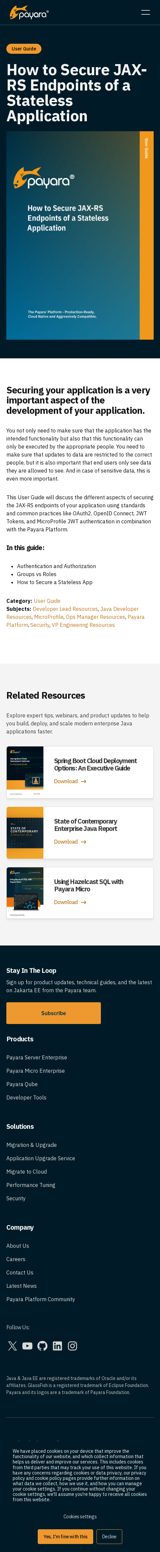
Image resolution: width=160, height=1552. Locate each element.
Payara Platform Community (40, 1299)
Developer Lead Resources (65, 609)
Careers (15, 1259)
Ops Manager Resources (95, 617)
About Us (17, 1245)
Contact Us (19, 1272)
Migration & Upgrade (31, 1145)
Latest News (21, 1285)
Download (71, 782)
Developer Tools (26, 1097)
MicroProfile (48, 617)
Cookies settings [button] (80, 1517)
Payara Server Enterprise (36, 1057)
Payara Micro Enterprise (35, 1070)
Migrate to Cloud (26, 1171)
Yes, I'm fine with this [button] (65, 1537)
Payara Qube (22, 1084)
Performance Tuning (30, 1185)
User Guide (47, 600)
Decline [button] (109, 1537)
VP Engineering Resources (83, 625)
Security (39, 625)
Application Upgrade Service (40, 1158)
